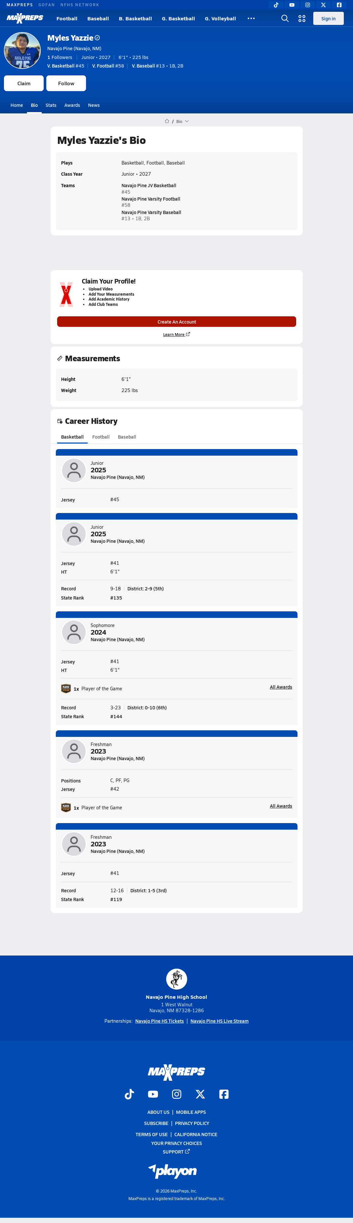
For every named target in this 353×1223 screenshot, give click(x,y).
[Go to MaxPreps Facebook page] (224, 1095)
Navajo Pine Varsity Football (150, 198)
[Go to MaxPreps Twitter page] (200, 1095)
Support (176, 1151)
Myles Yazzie (73, 37)
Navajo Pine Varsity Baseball (151, 211)
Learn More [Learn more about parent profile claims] (176, 334)
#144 (116, 716)
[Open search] (285, 18)
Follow (66, 83)
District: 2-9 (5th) (145, 588)
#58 (108, 65)
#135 (116, 597)
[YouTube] (292, 5)
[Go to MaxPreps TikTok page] (129, 1095)
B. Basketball (135, 18)
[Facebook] (339, 5)
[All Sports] (251, 18)
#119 (116, 899)
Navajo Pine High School (176, 984)
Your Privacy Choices (176, 1143)
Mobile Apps (191, 1112)
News (94, 105)
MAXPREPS (20, 4)
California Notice (195, 1134)
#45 (65, 65)
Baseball (98, 18)
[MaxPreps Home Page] (167, 121)
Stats (51, 105)
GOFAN (46, 4)
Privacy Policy (192, 1123)
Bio (34, 105)
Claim (24, 83)
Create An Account (176, 321)
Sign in (328, 18)
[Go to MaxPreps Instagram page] (176, 1095)
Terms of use (152, 1134)
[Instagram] (307, 5)
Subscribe (156, 1123)
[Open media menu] (302, 18)
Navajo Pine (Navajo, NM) (74, 48)
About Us (158, 1112)
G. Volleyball (220, 18)
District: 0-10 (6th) (147, 707)
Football (66, 18)
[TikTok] (276, 5)
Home (17, 105)
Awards (72, 105)
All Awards (281, 687)
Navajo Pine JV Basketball (148, 185)
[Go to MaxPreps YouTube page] (153, 1095)
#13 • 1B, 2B (157, 65)
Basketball (72, 436)
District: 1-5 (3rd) (148, 890)
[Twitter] (323, 5)
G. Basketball (178, 18)
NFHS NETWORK (79, 4)
